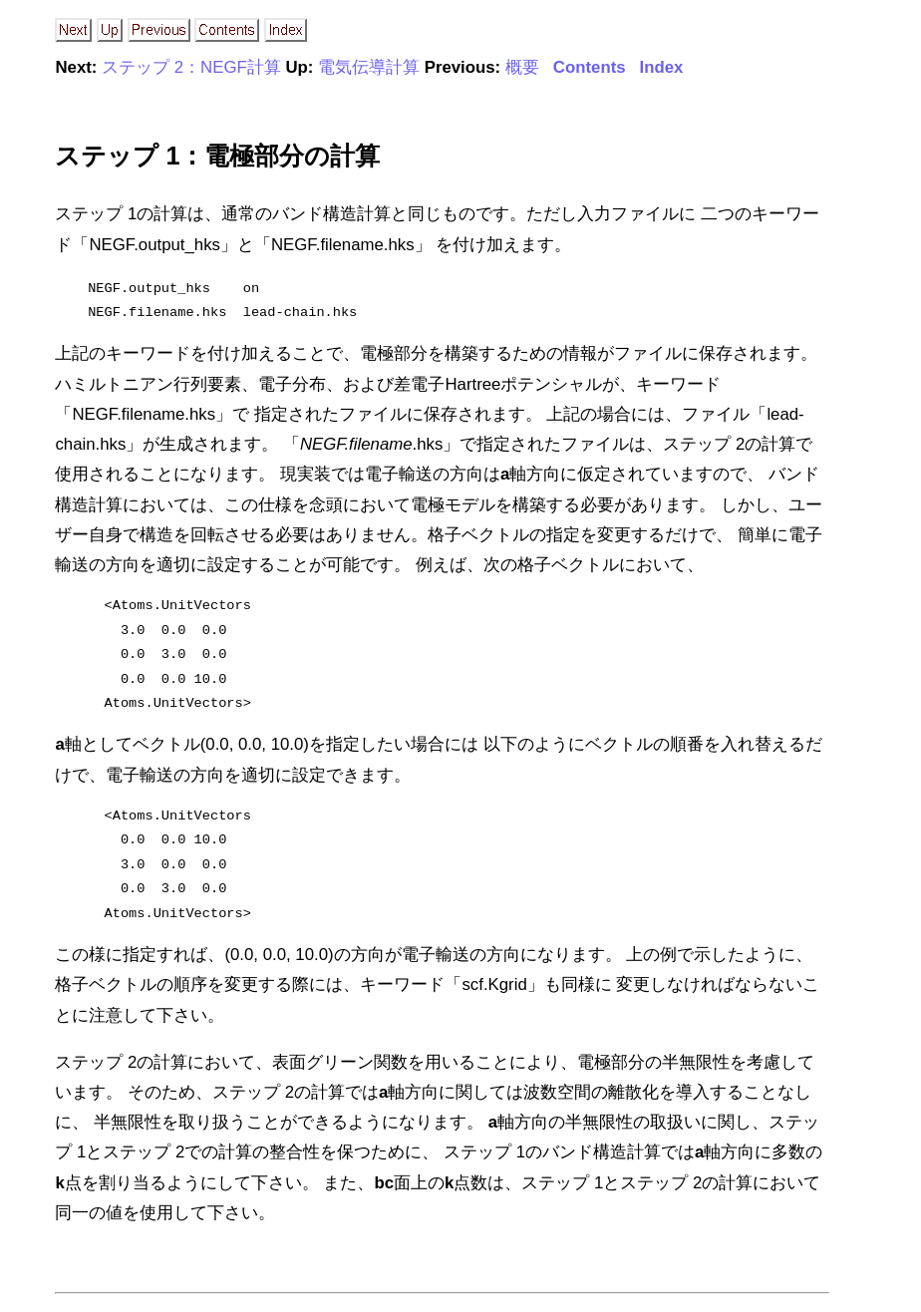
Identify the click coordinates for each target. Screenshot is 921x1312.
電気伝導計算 (369, 67)
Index (662, 67)
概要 (522, 67)
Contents (589, 67)
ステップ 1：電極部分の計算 (217, 155)
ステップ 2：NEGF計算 (191, 67)
